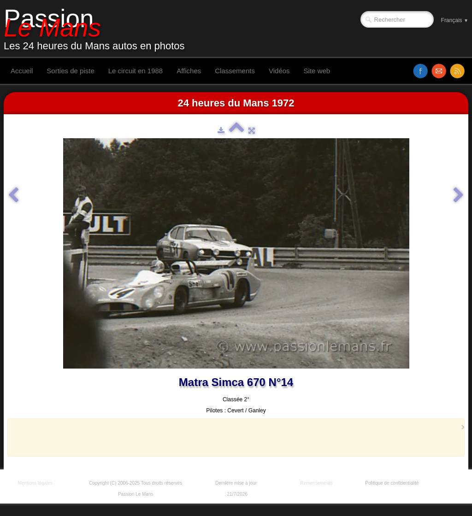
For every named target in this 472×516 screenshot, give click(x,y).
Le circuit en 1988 (135, 71)
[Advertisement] (233, 437)
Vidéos (279, 71)
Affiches (189, 71)
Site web (317, 71)
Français (454, 20)
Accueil (22, 71)
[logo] (98, 29)
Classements (235, 71)
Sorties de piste (70, 71)
